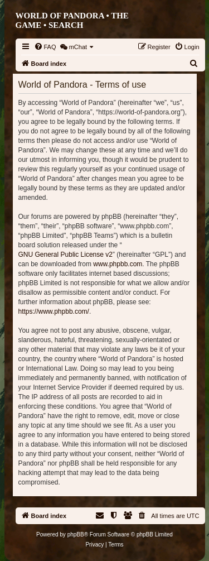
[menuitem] (45, 47)
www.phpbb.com (117, 264)
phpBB (75, 534)
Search (66, 25)
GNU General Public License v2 (65, 254)
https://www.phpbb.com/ (53, 311)
